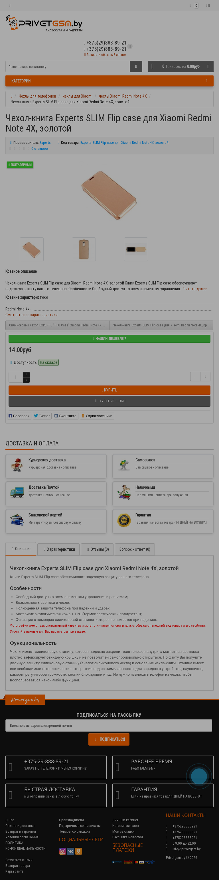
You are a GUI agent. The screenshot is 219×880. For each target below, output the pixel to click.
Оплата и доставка (20, 825)
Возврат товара (17, 865)
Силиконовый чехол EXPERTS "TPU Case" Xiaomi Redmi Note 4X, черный (59, 325)
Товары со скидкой (74, 831)
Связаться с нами (19, 859)
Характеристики (58, 549)
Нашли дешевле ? (109, 338)
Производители (71, 820)
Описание (20, 548)
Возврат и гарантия (20, 831)
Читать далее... (196, 288)
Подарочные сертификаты (80, 825)
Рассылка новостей (127, 837)
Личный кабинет (125, 820)
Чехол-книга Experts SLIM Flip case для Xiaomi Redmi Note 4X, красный (163, 325)
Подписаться (109, 739)
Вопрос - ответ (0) (134, 549)
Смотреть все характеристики (31, 314)
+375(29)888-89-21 (105, 49)
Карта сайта (14, 871)
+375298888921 (181, 831)
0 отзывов (39, 148)
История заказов (125, 825)
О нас (9, 820)
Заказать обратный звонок (105, 55)
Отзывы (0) (97, 549)
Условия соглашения (21, 837)
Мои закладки (123, 831)
